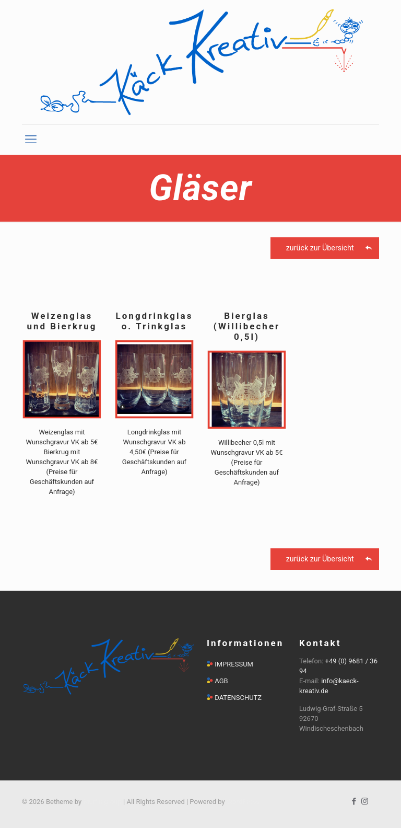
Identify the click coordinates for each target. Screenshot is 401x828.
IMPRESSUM (234, 664)
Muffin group (102, 802)
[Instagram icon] (365, 801)
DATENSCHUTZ (238, 698)
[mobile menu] (31, 139)
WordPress (243, 802)
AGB (221, 681)
